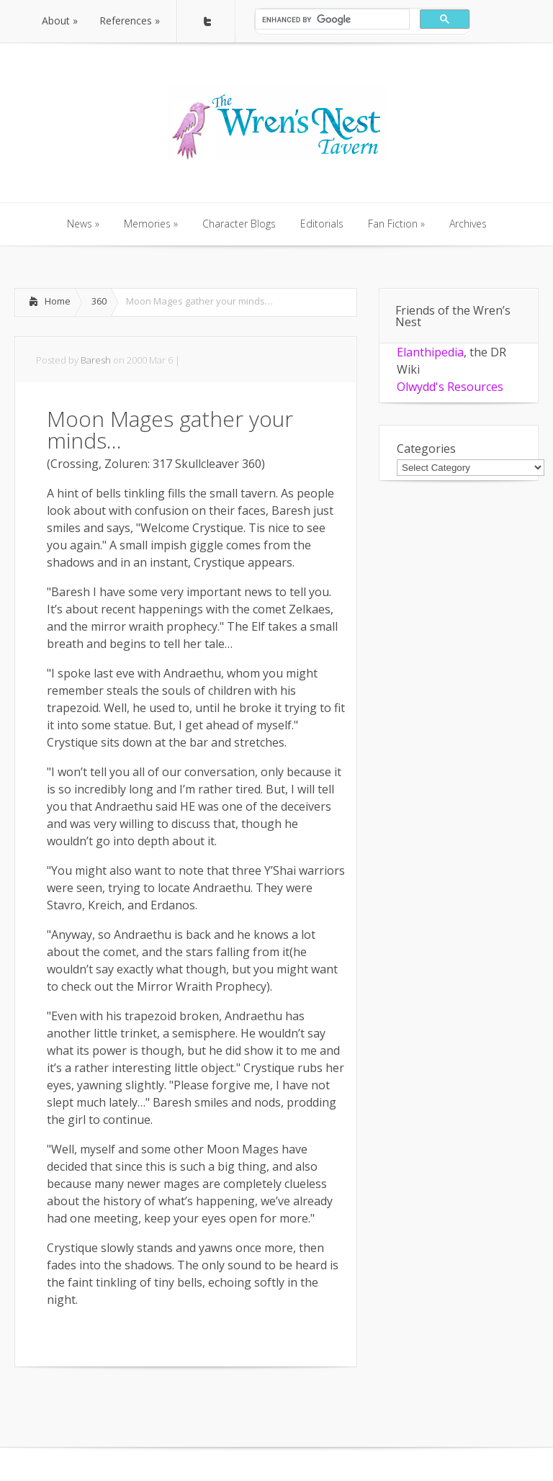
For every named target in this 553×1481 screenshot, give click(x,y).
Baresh (96, 360)
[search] (331, 19)
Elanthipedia (430, 352)
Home (58, 300)
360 (99, 300)
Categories (426, 448)
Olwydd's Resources (450, 387)
